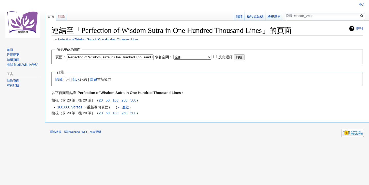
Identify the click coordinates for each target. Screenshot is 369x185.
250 (124, 100)
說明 (359, 28)
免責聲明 (95, 131)
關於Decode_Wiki (75, 131)
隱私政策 (55, 131)
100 (115, 100)
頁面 (50, 16)
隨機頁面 (13, 60)
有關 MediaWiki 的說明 (22, 65)
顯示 (76, 79)
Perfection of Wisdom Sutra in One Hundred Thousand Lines (98, 39)
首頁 (10, 50)
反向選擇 (225, 57)
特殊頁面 (13, 80)
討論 (61, 16)
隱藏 (59, 79)
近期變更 (13, 55)
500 (133, 100)
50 (108, 100)
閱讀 (239, 16)
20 (101, 100)
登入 (362, 4)
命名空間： (163, 57)
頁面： (60, 57)
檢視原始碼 (255, 16)
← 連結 (123, 107)
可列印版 (13, 85)
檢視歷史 (274, 16)
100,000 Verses (69, 107)
